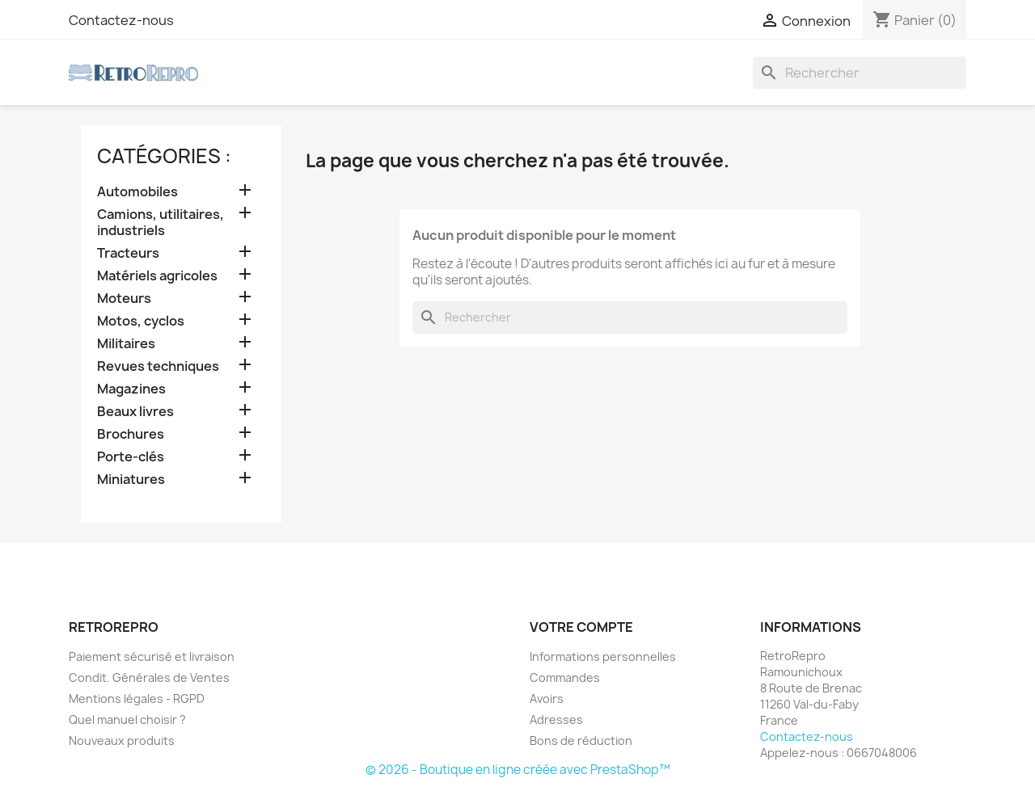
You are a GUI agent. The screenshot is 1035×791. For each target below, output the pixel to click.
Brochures (130, 434)
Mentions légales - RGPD (137, 698)
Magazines (131, 389)
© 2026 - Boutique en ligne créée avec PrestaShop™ (517, 769)
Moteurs (124, 298)
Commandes (565, 677)
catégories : (164, 156)
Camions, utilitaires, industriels (160, 222)
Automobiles (137, 191)
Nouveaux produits (122, 740)
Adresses (556, 719)
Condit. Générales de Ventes (149, 677)
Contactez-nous (121, 20)
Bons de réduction (581, 740)
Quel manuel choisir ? (127, 719)
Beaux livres (135, 411)
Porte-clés (130, 456)
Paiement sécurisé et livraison (151, 656)
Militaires (126, 343)
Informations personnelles (603, 656)
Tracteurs (128, 253)
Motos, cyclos (140, 321)
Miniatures (131, 479)
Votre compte (581, 627)
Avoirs (547, 698)
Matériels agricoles (157, 275)
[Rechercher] (859, 73)
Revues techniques (158, 366)
